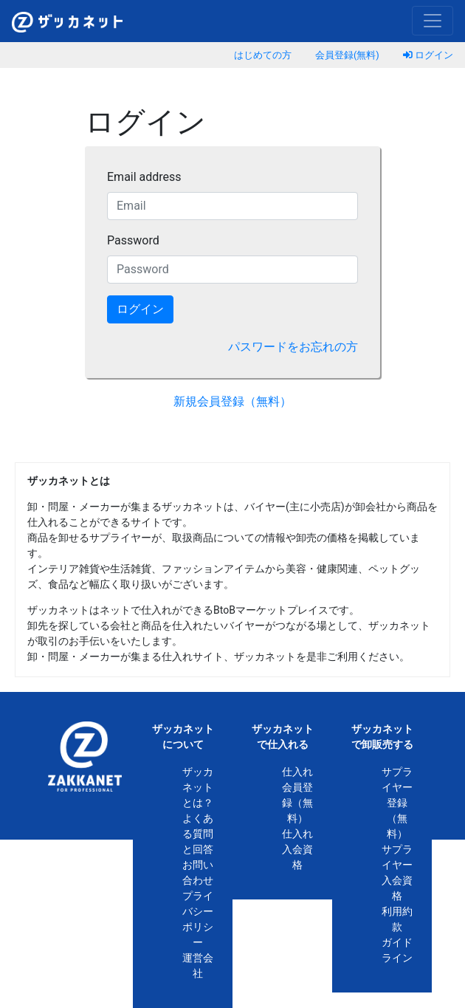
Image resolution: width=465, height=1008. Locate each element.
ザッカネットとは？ (197, 787)
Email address (144, 177)
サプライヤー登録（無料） (397, 803)
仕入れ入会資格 (297, 849)
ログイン (428, 55)
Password (133, 240)
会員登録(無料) (347, 55)
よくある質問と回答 (197, 833)
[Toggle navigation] (432, 20)
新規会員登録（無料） (232, 401)
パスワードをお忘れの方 (293, 347)
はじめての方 (263, 55)
